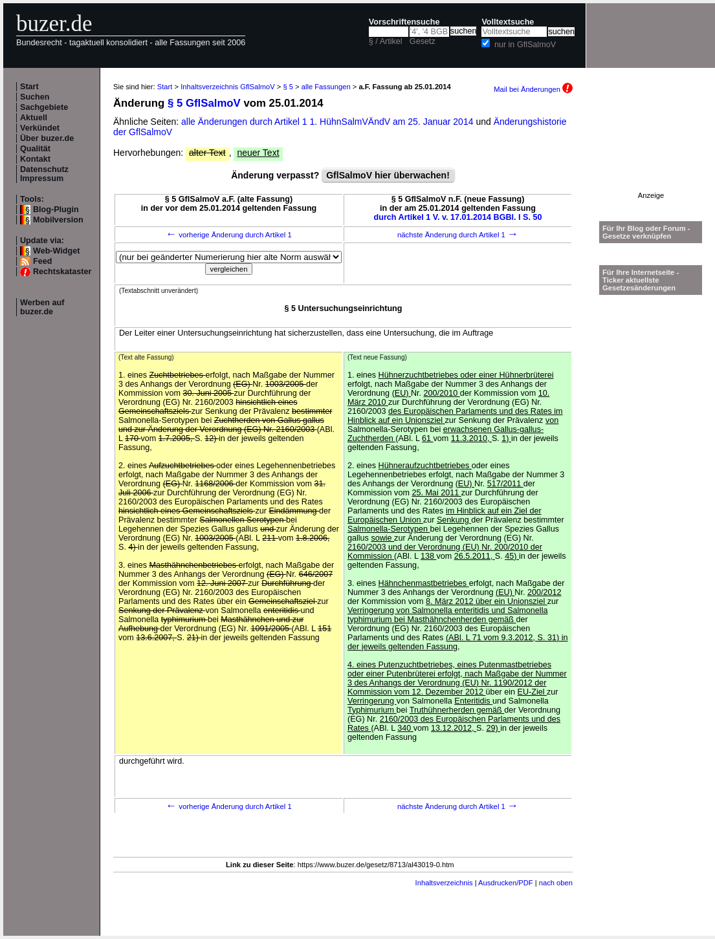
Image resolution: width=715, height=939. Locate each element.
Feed (42, 261)
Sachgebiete (44, 107)
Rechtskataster (62, 271)
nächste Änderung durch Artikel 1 (457, 235)
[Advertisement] (651, 151)
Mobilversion (58, 219)
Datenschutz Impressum (44, 174)
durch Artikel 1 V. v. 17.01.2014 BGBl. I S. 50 (458, 217)
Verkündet (40, 128)
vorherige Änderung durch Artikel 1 (229, 235)
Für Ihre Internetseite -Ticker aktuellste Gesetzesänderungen (640, 280)
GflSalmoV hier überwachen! (388, 175)
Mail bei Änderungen (533, 89)
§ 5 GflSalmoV (204, 103)
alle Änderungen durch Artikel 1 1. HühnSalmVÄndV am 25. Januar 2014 (328, 121)
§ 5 (288, 87)
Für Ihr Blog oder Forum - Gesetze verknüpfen (646, 232)
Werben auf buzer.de (42, 307)
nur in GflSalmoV (525, 44)
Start (29, 86)
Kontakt (35, 159)
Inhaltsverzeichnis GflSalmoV (228, 87)
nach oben (556, 883)
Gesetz (422, 41)
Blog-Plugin (56, 209)
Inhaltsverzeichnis (444, 883)
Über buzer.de (47, 138)
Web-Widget (56, 250)
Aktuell (33, 117)
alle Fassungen (326, 87)
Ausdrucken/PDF (505, 883)
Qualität (35, 148)
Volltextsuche (507, 22)
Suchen (35, 97)
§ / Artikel (385, 41)
